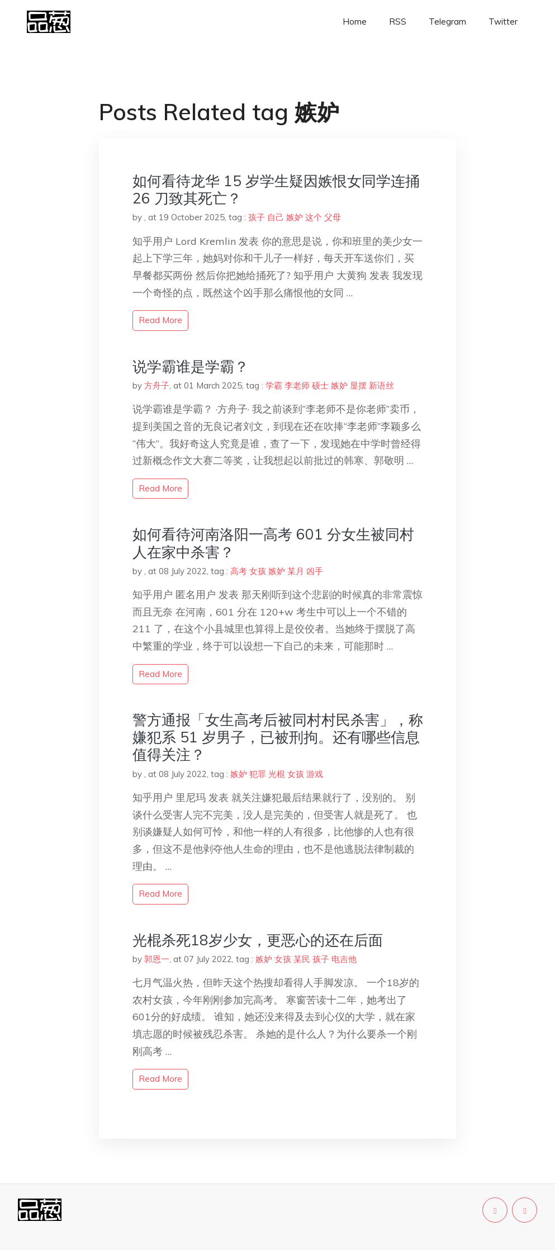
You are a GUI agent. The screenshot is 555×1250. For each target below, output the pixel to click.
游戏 (314, 774)
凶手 (314, 571)
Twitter (503, 21)
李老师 (297, 385)
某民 (301, 959)
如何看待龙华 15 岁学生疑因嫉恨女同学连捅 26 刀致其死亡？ (276, 189)
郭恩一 (156, 959)
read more (160, 320)
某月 (295, 571)
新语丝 (381, 385)
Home (355, 21)
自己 (275, 217)
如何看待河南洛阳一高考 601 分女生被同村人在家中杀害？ (273, 543)
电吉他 (344, 959)
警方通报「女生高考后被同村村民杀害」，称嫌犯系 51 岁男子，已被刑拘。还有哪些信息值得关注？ (277, 737)
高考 (238, 571)
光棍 (276, 774)
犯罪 (257, 774)
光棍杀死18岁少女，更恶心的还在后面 (257, 940)
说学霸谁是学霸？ (190, 366)
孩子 (256, 217)
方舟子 (156, 385)
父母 (332, 217)
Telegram (447, 21)
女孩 (257, 571)
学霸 (273, 385)
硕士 (320, 385)
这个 (313, 217)
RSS (397, 21)
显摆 (358, 385)
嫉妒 (294, 217)
